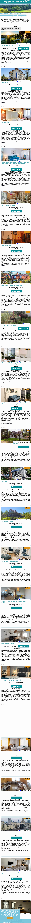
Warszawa (27, 572)
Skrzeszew (27, 241)
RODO (12, 916)
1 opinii (24, 307)
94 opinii (23, 837)
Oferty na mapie (11, 13)
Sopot (28, 771)
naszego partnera (7, 64)
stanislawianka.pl (27, 0)
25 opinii (27, 430)
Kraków (28, 364)
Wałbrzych (27, 406)
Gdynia (28, 658)
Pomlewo (27, 199)
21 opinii (21, 554)
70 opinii (20, 265)
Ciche (28, 325)
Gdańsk (28, 113)
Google (3, 911)
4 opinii (29, 639)
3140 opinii (20, 137)
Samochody (10, 15)
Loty (3, 15)
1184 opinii (25, 721)
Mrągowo (27, 31)
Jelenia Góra (27, 155)
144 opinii (19, 95)
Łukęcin (28, 897)
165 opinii (23, 596)
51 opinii (19, 512)
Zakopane (27, 813)
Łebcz (28, 283)
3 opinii (22, 223)
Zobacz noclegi (23, 50)
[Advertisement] (15, 754)
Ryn (29, 449)
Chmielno (27, 614)
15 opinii (24, 388)
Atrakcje (16, 15)
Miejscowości (17, 13)
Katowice (27, 697)
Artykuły (23, 15)
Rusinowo (27, 488)
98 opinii (20, 180)
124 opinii (23, 795)
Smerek (28, 530)
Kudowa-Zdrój (26, 71)
